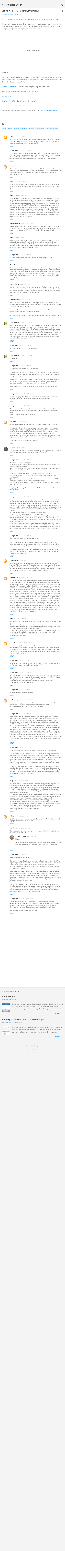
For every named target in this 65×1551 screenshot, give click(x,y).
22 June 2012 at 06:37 (27, 223)
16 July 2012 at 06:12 (32, 836)
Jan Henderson (15, 828)
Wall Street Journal (8, 106)
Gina (11, 166)
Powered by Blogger (32, 1046)
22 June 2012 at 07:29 (25, 460)
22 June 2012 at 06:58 (26, 355)
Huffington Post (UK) (8, 101)
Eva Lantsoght (14, 700)
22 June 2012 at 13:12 (21, 781)
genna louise (14, 578)
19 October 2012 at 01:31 (26, 898)
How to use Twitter (9, 996)
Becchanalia (14, 560)
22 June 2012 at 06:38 (20, 237)
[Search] (62, 5)
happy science (7, 128)
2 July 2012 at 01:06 (22, 816)
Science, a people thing (9, 87)
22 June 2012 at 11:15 (25, 747)
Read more (59, 1013)
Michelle (13, 265)
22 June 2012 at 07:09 (25, 406)
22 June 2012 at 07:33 (25, 560)
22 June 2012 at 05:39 (25, 150)
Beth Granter (14, 300)
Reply (12, 146)
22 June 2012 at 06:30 (20, 195)
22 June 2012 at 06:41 (26, 284)
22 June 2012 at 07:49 (25, 643)
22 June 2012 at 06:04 (19, 166)
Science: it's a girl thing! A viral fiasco (27, 91)
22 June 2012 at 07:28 (18, 448)
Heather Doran (14, 4)
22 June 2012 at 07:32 (25, 536)
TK (10, 448)
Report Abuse (32, 1050)
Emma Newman (15, 223)
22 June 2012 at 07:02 (25, 366)
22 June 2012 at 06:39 (25, 255)
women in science (52, 128)
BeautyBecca (14, 322)
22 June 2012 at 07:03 (25, 394)
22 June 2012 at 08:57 (25, 689)
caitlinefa (13, 421)
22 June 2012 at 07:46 (20, 618)
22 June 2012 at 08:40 (25, 672)
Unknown (13, 816)
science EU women (20, 128)
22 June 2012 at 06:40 (22, 265)
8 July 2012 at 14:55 (26, 828)
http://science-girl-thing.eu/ (49, 111)
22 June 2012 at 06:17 (19, 181)
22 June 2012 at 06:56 (26, 322)
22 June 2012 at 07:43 (25, 577)
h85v (11, 136)
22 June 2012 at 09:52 (25, 714)
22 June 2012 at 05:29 (20, 136)
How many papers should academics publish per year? (24, 1019)
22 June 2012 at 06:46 (25, 300)
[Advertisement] (18, 965)
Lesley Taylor (14, 284)
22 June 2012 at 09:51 (26, 700)
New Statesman (7, 96)
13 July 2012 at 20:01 (25, 854)
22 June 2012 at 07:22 (23, 421)
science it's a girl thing (36, 128)
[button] (62, 11)
